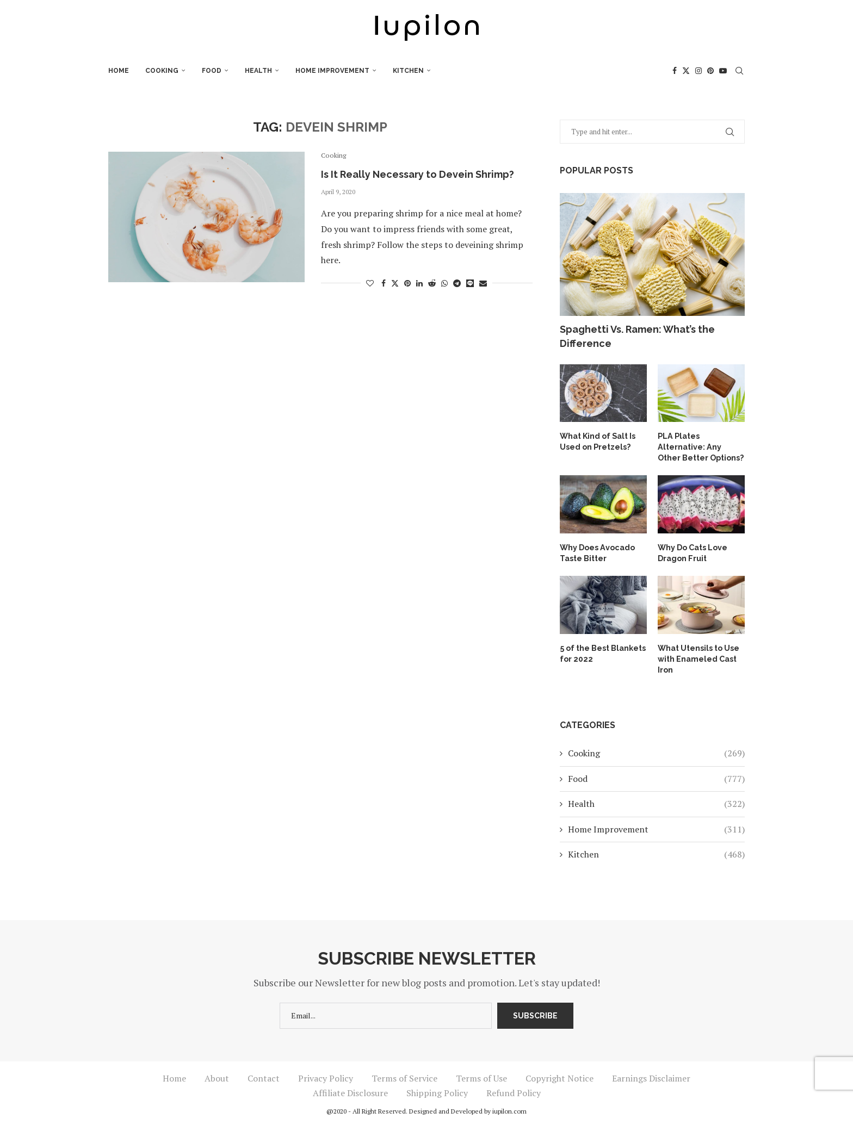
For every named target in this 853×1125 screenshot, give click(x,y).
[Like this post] (370, 283)
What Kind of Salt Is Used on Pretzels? (597, 441)
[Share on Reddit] (432, 283)
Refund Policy (513, 1091)
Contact (264, 1077)
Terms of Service (404, 1077)
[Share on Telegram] (457, 283)
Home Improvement (332, 70)
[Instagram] (698, 70)
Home (118, 70)
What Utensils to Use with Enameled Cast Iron (698, 657)
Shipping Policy (437, 1091)
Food (211, 70)
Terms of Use (481, 1077)
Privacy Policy (325, 1077)
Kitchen (408, 70)
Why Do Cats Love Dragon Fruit (692, 552)
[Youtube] (723, 70)
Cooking (161, 70)
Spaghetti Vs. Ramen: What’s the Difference (637, 336)
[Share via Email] (483, 283)
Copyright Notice (560, 1077)
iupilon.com (509, 1109)
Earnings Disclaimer (651, 1077)
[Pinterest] (710, 70)
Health (258, 70)
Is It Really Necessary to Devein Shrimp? (417, 174)
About (217, 1077)
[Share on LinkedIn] (419, 283)
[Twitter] (686, 70)
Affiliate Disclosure (350, 1091)
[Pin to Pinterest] (407, 283)
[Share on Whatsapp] (444, 283)
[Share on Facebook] (383, 283)
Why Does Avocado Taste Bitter (597, 552)
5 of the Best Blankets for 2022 (602, 651)
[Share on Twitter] (395, 283)
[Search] (739, 70)
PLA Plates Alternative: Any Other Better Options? (701, 446)
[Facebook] (674, 70)
